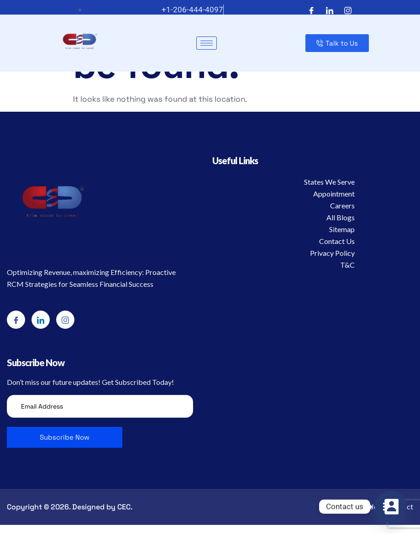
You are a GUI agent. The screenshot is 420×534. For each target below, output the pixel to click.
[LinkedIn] (329, 10)
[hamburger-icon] (206, 43)
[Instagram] (348, 10)
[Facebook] (311, 10)
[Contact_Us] (391, 507)
